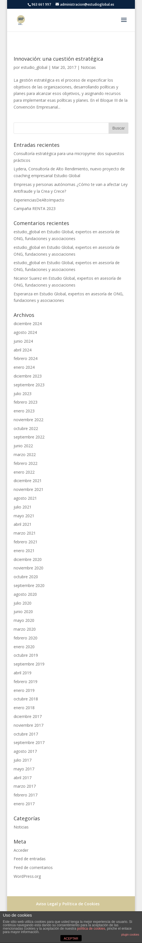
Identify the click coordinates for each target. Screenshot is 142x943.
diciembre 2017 (28, 716)
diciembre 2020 (28, 559)
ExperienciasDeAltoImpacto (39, 200)
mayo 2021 (24, 515)
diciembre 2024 (28, 323)
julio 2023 (22, 393)
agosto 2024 (25, 332)
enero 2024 (24, 367)
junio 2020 (23, 611)
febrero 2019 (25, 681)
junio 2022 (23, 445)
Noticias (88, 67)
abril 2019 (22, 672)
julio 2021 (22, 507)
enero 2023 (24, 411)
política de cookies (91, 929)
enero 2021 (24, 550)
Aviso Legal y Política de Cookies (67, 903)
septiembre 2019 (29, 664)
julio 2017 (22, 760)
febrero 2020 (25, 638)
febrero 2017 (25, 795)
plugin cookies (130, 934)
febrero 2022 (25, 463)
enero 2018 (24, 707)
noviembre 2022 (28, 419)
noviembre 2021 (28, 489)
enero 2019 (24, 690)
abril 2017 (22, 777)
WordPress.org (27, 876)
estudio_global (34, 67)
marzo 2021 (25, 533)
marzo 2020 (25, 629)
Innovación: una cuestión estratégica (58, 58)
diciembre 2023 (28, 376)
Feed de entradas (30, 858)
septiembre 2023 (29, 384)
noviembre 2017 (28, 725)
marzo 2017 (25, 786)
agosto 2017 (25, 751)
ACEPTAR (71, 938)
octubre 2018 (26, 699)
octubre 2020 (26, 576)
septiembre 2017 (29, 742)
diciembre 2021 (28, 480)
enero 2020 (24, 646)
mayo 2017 (24, 769)
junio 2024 (23, 341)
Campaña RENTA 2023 (35, 208)
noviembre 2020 (28, 568)
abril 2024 (22, 350)
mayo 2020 (24, 620)
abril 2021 (22, 524)
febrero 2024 (25, 358)
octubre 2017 (26, 734)
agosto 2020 (25, 594)
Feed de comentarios (33, 867)
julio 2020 (22, 603)
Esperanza (23, 293)
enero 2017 (24, 803)
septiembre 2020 (29, 585)
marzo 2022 (25, 454)
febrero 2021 (25, 541)
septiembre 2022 (29, 437)
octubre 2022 (26, 428)
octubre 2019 (26, 655)
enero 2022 (24, 472)
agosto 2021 (25, 498)
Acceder (21, 850)
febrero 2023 (25, 402)
